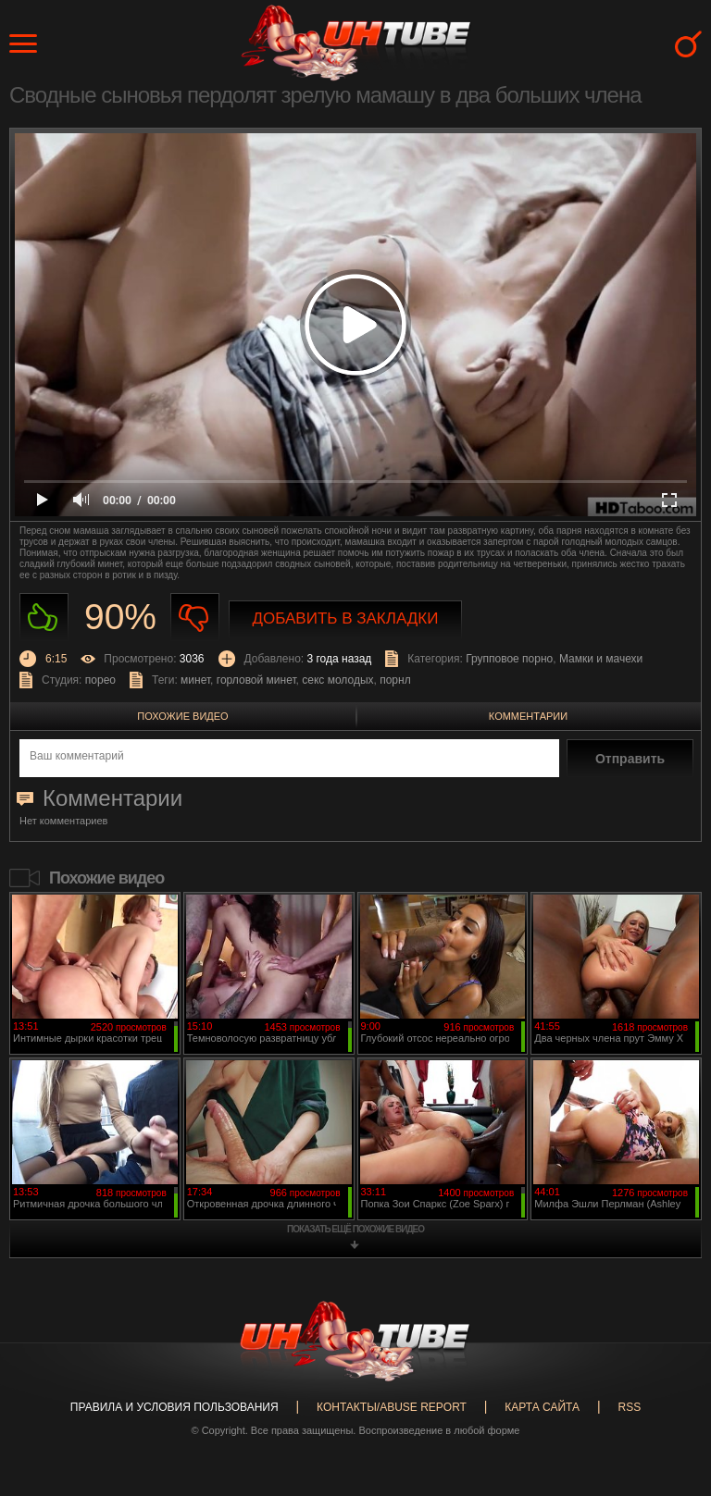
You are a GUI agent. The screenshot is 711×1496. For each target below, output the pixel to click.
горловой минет (256, 680)
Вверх (669, 1410)
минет (195, 680)
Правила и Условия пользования (174, 1407)
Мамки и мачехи (600, 658)
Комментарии (528, 716)
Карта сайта (542, 1407)
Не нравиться (194, 617)
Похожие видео (182, 716)
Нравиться (44, 617)
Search (688, 44)
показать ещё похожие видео (355, 1229)
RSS (629, 1407)
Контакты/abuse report (392, 1407)
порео (100, 680)
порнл (395, 680)
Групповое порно (509, 658)
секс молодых (337, 680)
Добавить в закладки (346, 618)
